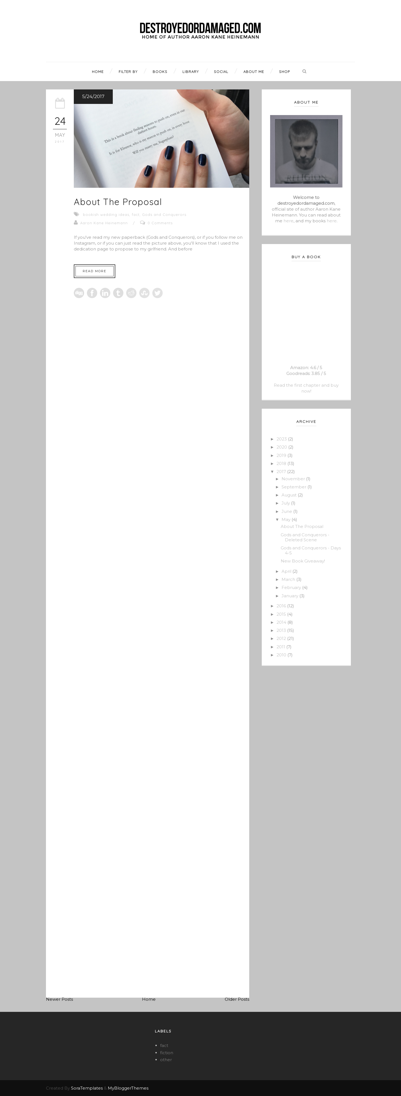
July (286, 503)
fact (136, 214)
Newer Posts (59, 999)
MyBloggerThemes (128, 1088)
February (292, 587)
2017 (282, 471)
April (287, 571)
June (287, 511)
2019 (282, 455)
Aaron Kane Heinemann (104, 223)
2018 (282, 463)
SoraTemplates (87, 1088)
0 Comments (160, 223)
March (289, 579)
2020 (282, 447)
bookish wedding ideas (106, 214)
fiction (166, 1052)
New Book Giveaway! (303, 561)
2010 (282, 654)
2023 (282, 439)
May (287, 519)
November (294, 478)
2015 (282, 614)
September (294, 486)
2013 (282, 630)
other (166, 1059)
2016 (282, 605)
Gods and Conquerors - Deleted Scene (305, 537)
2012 (282, 638)
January (290, 595)
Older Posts (237, 999)
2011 (281, 646)
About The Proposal (118, 201)
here (288, 220)
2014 (282, 622)
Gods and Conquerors (164, 214)
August (290, 495)
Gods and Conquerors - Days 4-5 (311, 550)
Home (149, 999)
